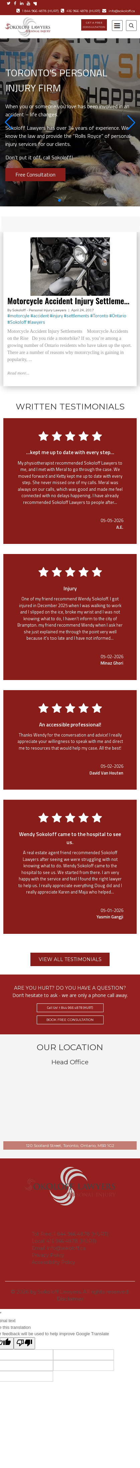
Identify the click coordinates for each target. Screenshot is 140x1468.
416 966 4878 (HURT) (80, 11)
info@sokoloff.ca (118, 11)
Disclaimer (70, 1299)
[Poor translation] (24, 1343)
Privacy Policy (48, 1255)
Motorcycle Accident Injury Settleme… (68, 300)
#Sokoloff (16, 322)
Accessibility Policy (53, 1262)
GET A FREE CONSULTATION (94, 25)
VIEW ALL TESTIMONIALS (70, 959)
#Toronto (99, 315)
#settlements (76, 315)
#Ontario (117, 315)
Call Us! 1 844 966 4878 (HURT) (70, 1007)
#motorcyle (18, 315)
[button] (8, 122)
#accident (39, 315)
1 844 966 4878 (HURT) (37, 11)
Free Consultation (35, 174)
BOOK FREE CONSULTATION (70, 1020)
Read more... (18, 372)
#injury (56, 315)
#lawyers (36, 322)
